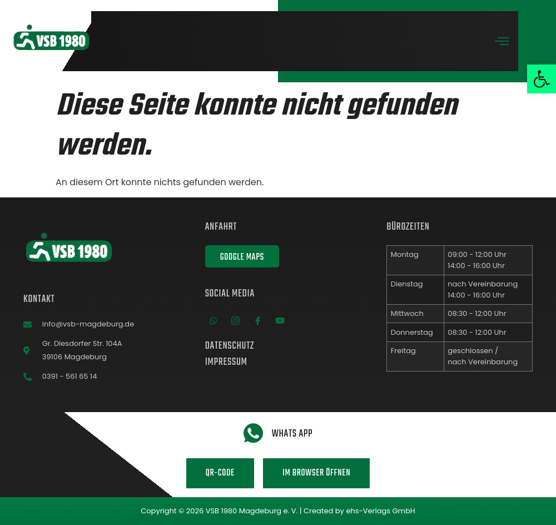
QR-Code (220, 473)
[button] (541, 79)
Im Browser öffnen (316, 473)
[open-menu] (502, 42)
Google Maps (242, 257)
